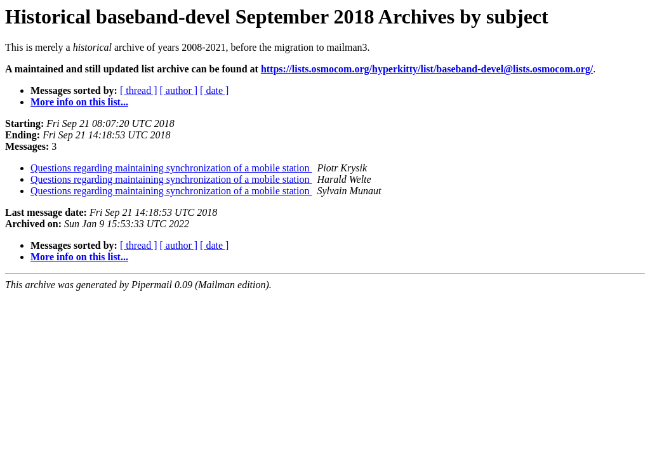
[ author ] (179, 90)
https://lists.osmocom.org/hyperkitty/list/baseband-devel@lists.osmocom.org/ (427, 68)
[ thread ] (138, 90)
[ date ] (214, 90)
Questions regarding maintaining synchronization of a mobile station (171, 167)
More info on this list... (79, 101)
